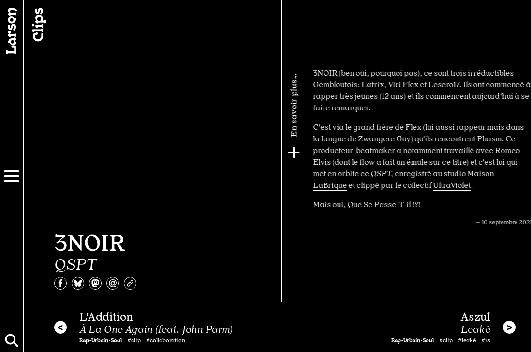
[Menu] (11, 176)
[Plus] (520, 152)
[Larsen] (11, 31)
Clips (37, 25)
